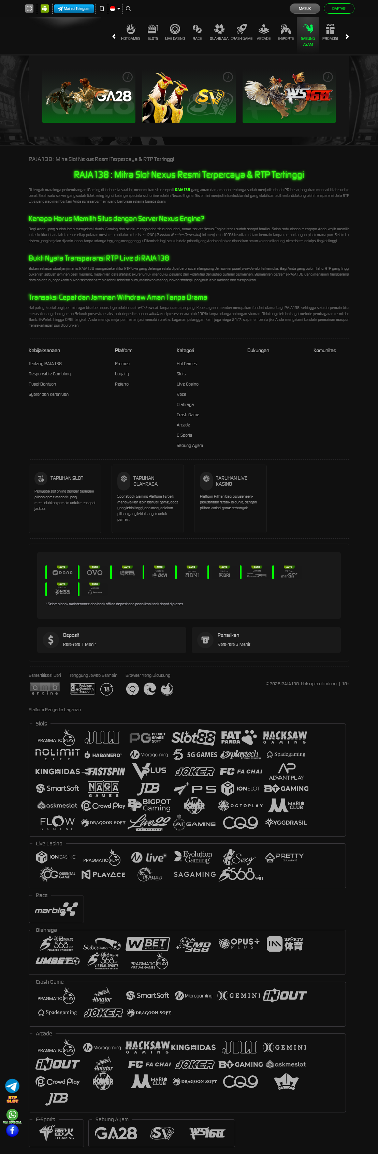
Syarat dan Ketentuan (49, 394)
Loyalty (122, 374)
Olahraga (219, 32)
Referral (122, 384)
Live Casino (175, 32)
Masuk (305, 8)
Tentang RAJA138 (45, 364)
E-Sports (286, 32)
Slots (153, 32)
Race (197, 32)
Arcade (264, 32)
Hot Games (130, 32)
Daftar (339, 8)
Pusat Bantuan (42, 384)
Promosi (330, 32)
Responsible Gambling (50, 374)
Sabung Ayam (308, 35)
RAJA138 (182, 189)
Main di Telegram (74, 8)
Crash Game (241, 32)
